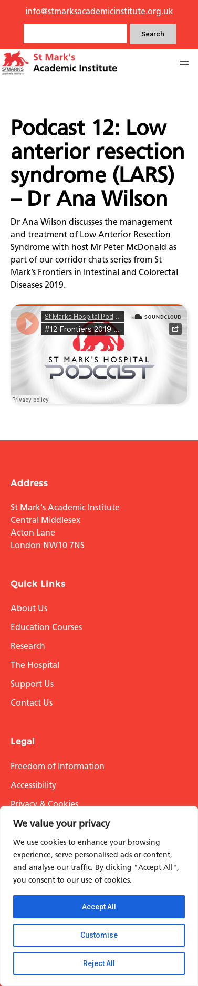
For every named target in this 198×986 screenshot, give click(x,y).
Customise (99, 935)
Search (152, 34)
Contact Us (32, 703)
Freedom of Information (58, 766)
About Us (29, 608)
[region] (99, 896)
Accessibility (33, 785)
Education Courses (46, 627)
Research (28, 646)
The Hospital (35, 665)
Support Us (32, 684)
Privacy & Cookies (44, 804)
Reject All (99, 963)
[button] (184, 64)
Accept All (99, 907)
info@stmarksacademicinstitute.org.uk (99, 11)
